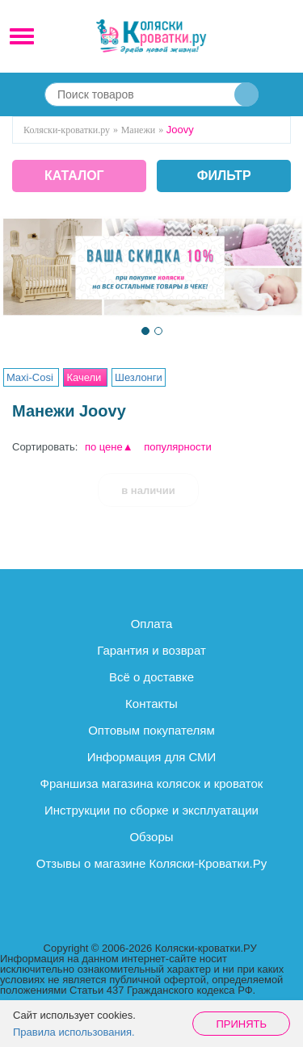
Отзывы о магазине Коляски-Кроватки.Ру (151, 863)
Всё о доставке (151, 677)
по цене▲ (109, 447)
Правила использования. (74, 1032)
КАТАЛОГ (74, 175)
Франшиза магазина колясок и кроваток (151, 783)
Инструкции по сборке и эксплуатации (151, 810)
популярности (178, 447)
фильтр (224, 176)
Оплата (152, 623)
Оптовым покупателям (151, 730)
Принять (241, 1024)
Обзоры (151, 837)
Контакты (151, 703)
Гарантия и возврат (151, 650)
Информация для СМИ (152, 757)
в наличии (148, 490)
